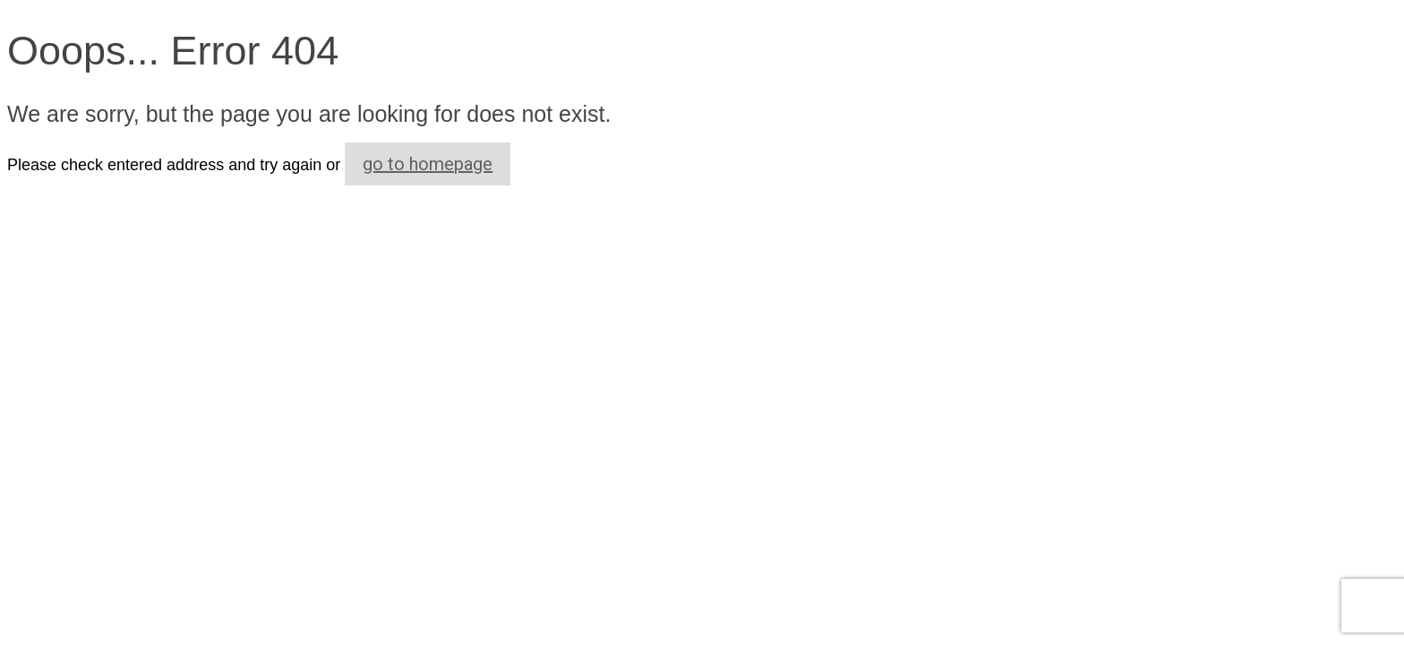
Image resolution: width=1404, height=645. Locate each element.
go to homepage (427, 164)
